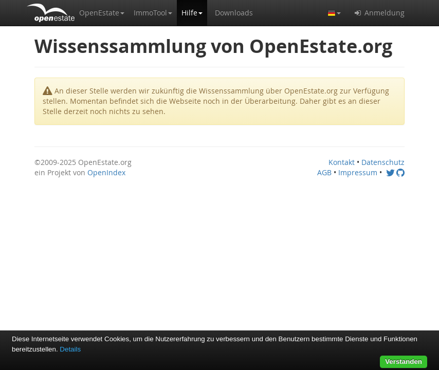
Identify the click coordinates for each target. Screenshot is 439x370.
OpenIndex (106, 172)
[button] (102, 13)
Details (70, 349)
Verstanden (403, 361)
